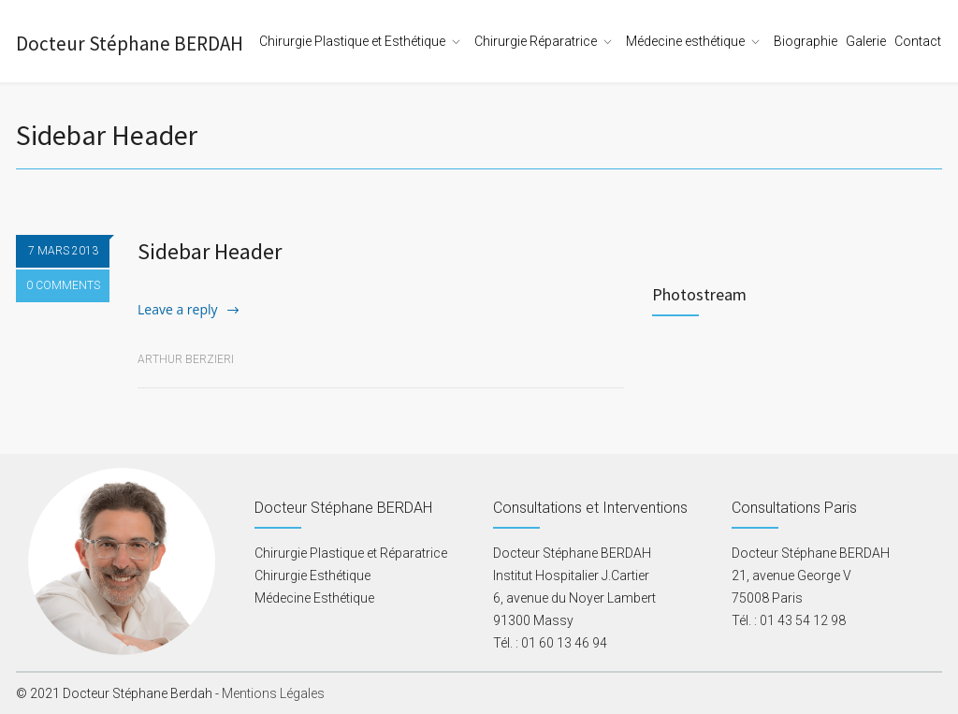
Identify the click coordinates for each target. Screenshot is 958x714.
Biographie (805, 41)
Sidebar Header (210, 251)
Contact (917, 41)
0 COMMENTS (63, 285)
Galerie (866, 41)
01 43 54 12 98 (803, 620)
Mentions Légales (273, 693)
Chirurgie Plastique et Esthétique (352, 41)
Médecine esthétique (685, 41)
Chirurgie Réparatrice (535, 41)
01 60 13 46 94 (564, 642)
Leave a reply (178, 309)
